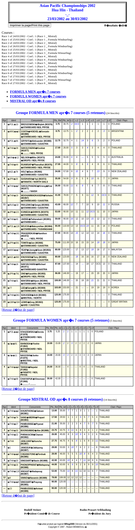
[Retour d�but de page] (18, 310)
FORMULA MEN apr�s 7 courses (35, 92)
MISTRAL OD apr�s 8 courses (33, 101)
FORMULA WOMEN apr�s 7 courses (38, 96)
